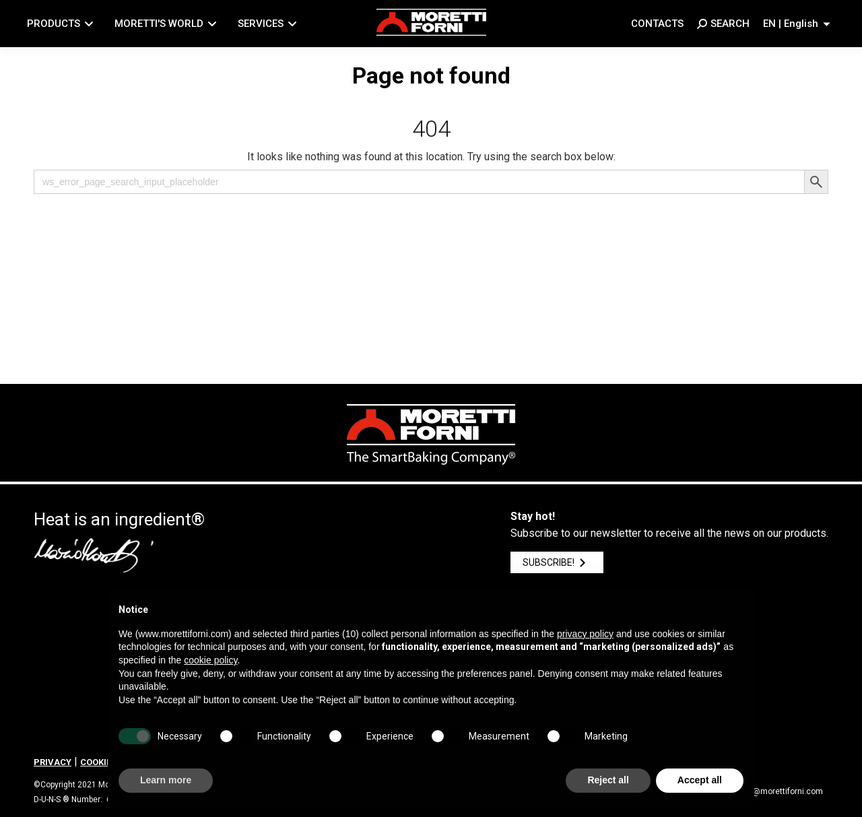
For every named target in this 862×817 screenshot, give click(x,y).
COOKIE (95, 762)
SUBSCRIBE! (557, 562)
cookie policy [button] (210, 660)
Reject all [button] (607, 780)
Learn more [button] (165, 780)
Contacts (657, 24)
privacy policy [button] (585, 633)
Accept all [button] (699, 780)
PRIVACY (52, 762)
